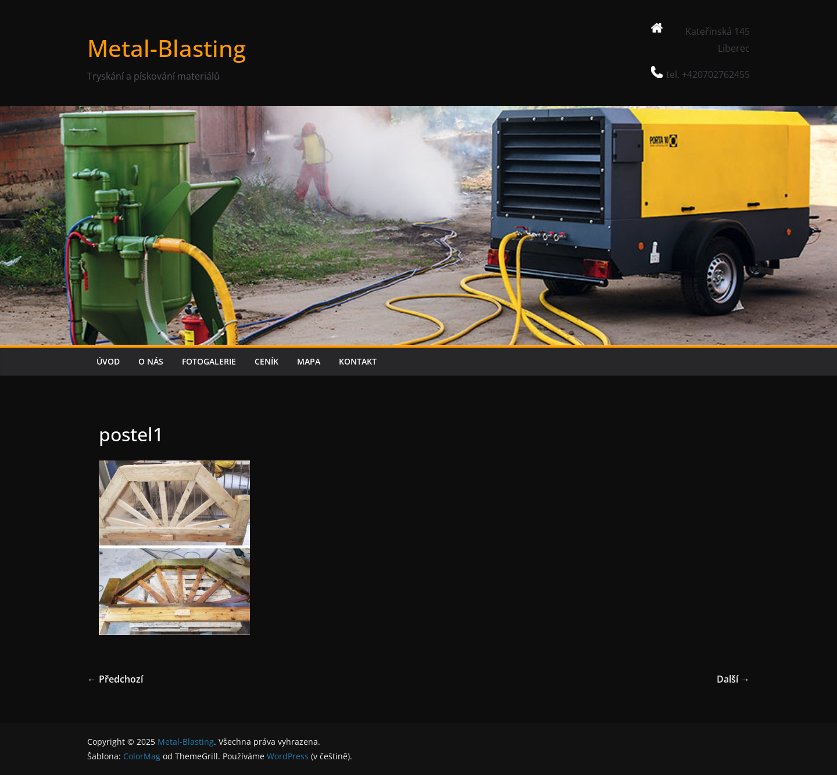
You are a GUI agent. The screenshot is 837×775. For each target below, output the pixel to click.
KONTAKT (358, 361)
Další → (733, 679)
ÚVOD (108, 361)
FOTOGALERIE (209, 361)
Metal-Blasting (166, 48)
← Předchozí (115, 679)
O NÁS (150, 361)
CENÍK (266, 361)
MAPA (308, 361)
